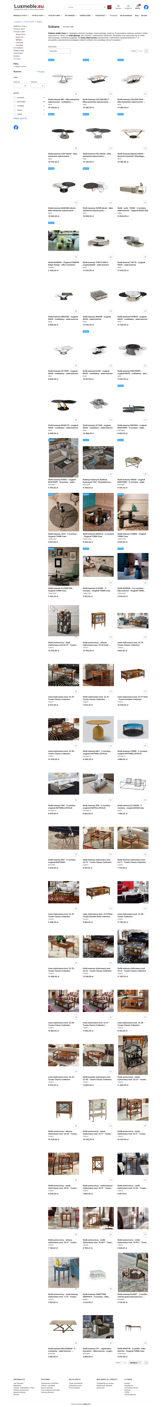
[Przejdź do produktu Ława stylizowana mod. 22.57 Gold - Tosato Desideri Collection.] (132, 675)
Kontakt (16, 1394)
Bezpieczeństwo (20, 1392)
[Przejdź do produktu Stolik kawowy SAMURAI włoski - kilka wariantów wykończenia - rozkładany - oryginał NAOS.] (63, 186)
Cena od (17, 82)
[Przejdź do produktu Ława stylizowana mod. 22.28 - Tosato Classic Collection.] (63, 1001)
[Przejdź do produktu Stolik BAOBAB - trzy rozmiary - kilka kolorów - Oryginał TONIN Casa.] (132, 566)
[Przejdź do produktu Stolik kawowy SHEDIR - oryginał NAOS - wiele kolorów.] (98, 295)
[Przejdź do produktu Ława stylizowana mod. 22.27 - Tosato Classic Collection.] (98, 1001)
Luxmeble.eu (17, 22)
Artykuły (127, 1390)
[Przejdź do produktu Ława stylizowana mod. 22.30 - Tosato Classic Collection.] (63, 729)
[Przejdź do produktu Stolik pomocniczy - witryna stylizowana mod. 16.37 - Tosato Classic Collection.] (63, 1218)
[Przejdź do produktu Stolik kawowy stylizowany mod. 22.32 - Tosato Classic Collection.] (98, 946)
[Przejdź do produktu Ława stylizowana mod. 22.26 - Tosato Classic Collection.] (132, 1001)
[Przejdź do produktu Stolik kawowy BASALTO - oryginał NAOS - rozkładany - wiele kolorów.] (63, 403)
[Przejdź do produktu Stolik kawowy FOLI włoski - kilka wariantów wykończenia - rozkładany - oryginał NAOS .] (98, 132)
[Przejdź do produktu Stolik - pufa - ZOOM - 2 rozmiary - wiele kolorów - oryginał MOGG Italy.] (132, 186)
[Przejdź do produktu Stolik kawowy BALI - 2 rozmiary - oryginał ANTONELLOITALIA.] (98, 729)
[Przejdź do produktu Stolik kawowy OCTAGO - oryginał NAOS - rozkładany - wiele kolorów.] (63, 349)
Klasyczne (19, 37)
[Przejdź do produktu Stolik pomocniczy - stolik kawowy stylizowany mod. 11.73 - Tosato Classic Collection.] (63, 1272)
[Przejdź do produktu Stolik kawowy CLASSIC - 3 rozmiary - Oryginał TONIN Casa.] (98, 566)
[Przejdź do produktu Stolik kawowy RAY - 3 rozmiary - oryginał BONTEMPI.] (63, 838)
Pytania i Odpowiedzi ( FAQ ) (24, 1388)
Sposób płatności (47, 1392)
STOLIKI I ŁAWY (29, 22)
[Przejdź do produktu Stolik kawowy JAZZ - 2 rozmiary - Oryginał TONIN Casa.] (63, 512)
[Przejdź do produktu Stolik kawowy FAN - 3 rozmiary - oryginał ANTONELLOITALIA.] (63, 783)
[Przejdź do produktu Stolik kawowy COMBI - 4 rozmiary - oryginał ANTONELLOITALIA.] (132, 729)
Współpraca (128, 1385)
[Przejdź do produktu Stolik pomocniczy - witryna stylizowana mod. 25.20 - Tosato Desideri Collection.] (63, 1109)
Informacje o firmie (131, 1388)
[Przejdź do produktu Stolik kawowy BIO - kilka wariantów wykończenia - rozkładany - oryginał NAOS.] (63, 77)
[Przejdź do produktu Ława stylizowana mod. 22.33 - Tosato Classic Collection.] (63, 946)
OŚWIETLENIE (19, 50)
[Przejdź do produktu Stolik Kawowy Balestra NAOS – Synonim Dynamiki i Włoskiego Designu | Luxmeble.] (132, 132)
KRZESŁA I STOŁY (20, 26)
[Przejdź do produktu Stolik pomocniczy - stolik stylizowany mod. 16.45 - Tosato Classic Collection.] (132, 1163)
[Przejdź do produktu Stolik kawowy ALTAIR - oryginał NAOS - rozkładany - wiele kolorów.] (98, 403)
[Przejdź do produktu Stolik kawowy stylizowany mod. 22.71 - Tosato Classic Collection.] (132, 838)
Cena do (34, 82)
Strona (133, 51)
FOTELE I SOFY (19, 29)
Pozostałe (19, 45)
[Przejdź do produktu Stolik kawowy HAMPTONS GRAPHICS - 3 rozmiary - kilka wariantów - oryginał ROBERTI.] (98, 1272)
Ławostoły (19, 42)
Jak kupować (18, 1383)
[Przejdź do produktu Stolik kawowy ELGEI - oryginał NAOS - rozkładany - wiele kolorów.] (98, 349)
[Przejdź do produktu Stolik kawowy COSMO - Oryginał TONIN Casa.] (132, 512)
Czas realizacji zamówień (50, 1390)
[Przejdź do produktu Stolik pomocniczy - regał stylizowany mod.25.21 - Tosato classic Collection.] (63, 620)
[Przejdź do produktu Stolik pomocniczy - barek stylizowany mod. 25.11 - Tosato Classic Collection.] (132, 1109)
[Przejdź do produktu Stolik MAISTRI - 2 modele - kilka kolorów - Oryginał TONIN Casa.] (132, 1326)
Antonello (20, 98)
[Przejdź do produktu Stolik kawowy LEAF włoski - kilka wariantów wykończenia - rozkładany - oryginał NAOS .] (63, 132)
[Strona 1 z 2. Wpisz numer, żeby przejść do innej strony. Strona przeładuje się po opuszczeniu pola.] (138, 51)
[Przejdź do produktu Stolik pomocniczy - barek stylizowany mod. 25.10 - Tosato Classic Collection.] (63, 1163)
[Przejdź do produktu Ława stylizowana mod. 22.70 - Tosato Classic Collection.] (63, 892)
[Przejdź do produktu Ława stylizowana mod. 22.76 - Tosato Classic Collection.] (63, 675)
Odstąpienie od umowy (105, 1383)
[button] (109, 7)
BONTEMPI (21, 102)
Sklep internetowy (80, 1404)
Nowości (17, 56)
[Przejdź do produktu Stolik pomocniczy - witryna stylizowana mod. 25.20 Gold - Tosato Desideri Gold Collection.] (98, 620)
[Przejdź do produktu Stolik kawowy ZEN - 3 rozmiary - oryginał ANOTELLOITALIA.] (98, 783)
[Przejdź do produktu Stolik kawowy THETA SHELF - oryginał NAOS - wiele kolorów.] (98, 240)
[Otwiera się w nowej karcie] (146, 7)
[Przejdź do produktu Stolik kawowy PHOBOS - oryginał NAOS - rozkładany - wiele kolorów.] (132, 295)
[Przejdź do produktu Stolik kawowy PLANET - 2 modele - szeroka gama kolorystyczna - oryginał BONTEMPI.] (132, 1272)
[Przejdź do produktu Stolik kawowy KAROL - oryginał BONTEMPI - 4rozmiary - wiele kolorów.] (63, 457)
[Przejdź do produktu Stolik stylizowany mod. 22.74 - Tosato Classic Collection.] (98, 675)
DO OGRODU (18, 48)
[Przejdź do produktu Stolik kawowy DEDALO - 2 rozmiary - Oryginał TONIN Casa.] (98, 512)
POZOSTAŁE (18, 53)
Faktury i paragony (48, 1385)
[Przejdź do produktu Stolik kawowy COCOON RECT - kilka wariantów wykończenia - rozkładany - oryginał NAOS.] (98, 77)
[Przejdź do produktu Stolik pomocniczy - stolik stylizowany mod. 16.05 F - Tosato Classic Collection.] (132, 1218)
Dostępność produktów (49, 1383)
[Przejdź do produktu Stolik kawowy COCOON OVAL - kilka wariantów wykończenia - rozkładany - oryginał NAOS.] (132, 77)
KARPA (19, 114)
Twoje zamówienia (75, 1383)
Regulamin (17, 1385)
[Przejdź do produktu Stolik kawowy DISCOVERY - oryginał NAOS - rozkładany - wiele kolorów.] (132, 349)
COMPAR (20, 106)
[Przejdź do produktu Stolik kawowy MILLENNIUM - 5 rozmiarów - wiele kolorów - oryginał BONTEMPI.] (63, 1326)
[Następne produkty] (135, 1362)
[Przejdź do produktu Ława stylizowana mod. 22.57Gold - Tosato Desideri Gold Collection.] (98, 892)
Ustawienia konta (75, 1385)
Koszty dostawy (47, 1388)
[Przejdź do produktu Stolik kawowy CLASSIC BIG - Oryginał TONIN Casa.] (63, 566)
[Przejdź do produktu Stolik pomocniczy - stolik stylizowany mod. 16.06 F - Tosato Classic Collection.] (98, 1218)
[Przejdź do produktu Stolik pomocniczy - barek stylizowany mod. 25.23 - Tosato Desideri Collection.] (132, 1055)
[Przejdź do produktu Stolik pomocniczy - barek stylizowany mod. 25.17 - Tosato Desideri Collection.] (98, 1109)
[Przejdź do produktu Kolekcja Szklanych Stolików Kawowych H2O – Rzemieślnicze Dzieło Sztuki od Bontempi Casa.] (98, 457)
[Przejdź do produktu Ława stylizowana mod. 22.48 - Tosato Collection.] (132, 892)
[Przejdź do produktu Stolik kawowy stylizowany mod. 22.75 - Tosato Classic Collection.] (98, 838)
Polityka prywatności (21, 1390)
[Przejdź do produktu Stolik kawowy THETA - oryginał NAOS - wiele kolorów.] (132, 240)
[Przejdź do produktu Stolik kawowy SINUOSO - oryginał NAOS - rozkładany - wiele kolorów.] (63, 295)
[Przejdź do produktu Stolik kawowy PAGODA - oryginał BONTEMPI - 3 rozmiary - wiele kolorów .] (132, 403)
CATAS (126, 1392)
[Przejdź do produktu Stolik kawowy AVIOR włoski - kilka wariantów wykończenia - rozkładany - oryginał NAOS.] (98, 186)
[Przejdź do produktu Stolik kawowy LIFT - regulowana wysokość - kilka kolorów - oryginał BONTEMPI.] (98, 1326)
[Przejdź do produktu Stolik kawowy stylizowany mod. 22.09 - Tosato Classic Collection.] (98, 1055)
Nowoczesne (20, 34)
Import (19, 110)
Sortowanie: (52, 47)
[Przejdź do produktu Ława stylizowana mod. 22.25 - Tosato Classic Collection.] (63, 1055)
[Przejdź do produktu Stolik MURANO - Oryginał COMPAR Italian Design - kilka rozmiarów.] (63, 240)
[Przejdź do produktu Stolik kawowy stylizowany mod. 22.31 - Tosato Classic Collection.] (132, 946)
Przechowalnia (74, 1388)
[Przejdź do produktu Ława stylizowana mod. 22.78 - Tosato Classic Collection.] (132, 620)
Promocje (17, 59)
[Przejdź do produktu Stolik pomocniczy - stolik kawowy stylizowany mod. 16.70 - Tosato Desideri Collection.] (98, 1163)
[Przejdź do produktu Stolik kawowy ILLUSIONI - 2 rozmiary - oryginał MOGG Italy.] (132, 783)
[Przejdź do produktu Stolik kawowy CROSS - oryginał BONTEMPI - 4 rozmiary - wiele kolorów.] (132, 457)
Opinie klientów (130, 1394)
